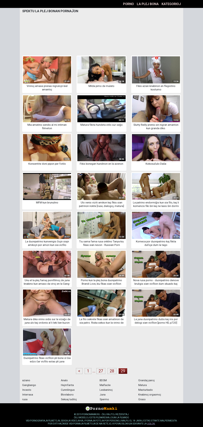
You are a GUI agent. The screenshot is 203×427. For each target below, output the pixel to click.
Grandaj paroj (146, 380)
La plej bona (148, 4)
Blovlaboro (67, 394)
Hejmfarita (67, 385)
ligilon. (151, 423)
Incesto (26, 389)
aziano (26, 380)
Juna (102, 394)
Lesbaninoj (106, 389)
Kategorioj (171, 4)
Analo (64, 380)
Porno (128, 4)
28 (112, 371)
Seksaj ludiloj (69, 399)
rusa (24, 399)
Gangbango (29, 385)
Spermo (104, 399)
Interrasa (27, 394)
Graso (142, 399)
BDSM (103, 380)
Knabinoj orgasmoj (149, 394)
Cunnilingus (68, 389)
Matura (142, 385)
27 (101, 371)
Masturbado (145, 389)
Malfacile (105, 385)
